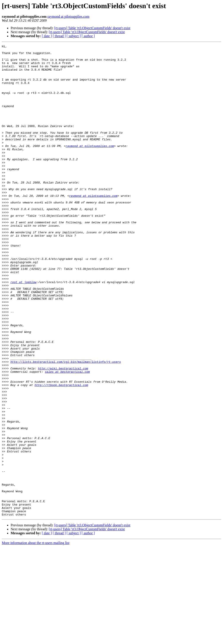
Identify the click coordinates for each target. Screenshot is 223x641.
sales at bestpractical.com (67, 437)
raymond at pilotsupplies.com (68, 16)
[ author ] (88, 36)
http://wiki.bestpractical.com (63, 433)
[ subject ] (74, 36)
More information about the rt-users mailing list (35, 637)
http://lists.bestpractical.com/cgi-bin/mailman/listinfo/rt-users (65, 425)
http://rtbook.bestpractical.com (61, 453)
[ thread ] (59, 36)
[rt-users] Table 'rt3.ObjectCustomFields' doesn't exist (92, 28)
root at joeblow (23, 330)
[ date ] (47, 36)
